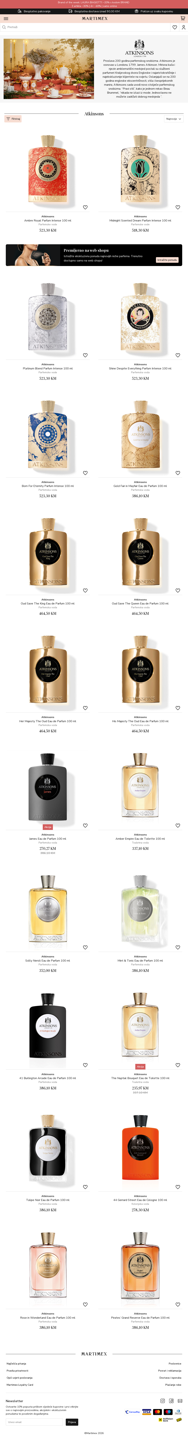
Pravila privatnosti (17, 1370)
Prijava (72, 1422)
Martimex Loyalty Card (20, 1385)
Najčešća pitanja (16, 1363)
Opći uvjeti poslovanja (19, 1378)
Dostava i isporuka (170, 1378)
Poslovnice (175, 1363)
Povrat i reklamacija (169, 1370)
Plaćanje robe (173, 1385)
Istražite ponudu (167, 260)
